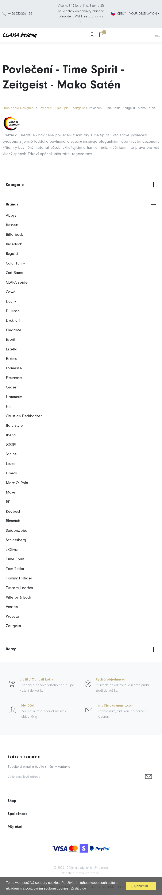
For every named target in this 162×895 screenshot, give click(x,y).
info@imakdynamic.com (115, 705)
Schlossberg (16, 540)
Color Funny (15, 264)
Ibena (11, 435)
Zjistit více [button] (78, 888)
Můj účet (27, 705)
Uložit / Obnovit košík (36, 679)
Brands (81, 204)
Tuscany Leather (19, 588)
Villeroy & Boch (18, 598)
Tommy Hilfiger (19, 578)
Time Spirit (15, 559)
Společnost (81, 813)
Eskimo (11, 359)
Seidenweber (17, 531)
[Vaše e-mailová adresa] (75, 777)
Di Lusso (13, 311)
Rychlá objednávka (110, 679)
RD (8, 502)
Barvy (81, 649)
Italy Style (14, 426)
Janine (11, 454)
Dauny (11, 302)
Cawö (10, 292)
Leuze (11, 464)
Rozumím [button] (141, 886)
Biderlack (14, 244)
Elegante (13, 330)
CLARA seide (17, 283)
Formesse (14, 368)
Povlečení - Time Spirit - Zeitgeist (62, 108)
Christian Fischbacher (24, 416)
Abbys (11, 216)
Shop (81, 801)
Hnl (9, 407)
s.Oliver (12, 550)
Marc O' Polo (17, 483)
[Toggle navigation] (157, 35)
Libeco (11, 473)
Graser (12, 388)
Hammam (14, 397)
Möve (10, 493)
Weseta (12, 617)
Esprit (10, 340)
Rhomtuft (13, 521)
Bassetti (13, 225)
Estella (12, 349)
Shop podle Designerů (19, 108)
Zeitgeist (13, 626)
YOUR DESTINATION (143, 14)
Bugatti (12, 254)
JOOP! (11, 445)
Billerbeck (14, 235)
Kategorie (81, 184)
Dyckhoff (13, 321)
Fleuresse (14, 378)
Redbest (13, 512)
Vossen (12, 607)
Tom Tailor (15, 569)
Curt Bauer (14, 273)
